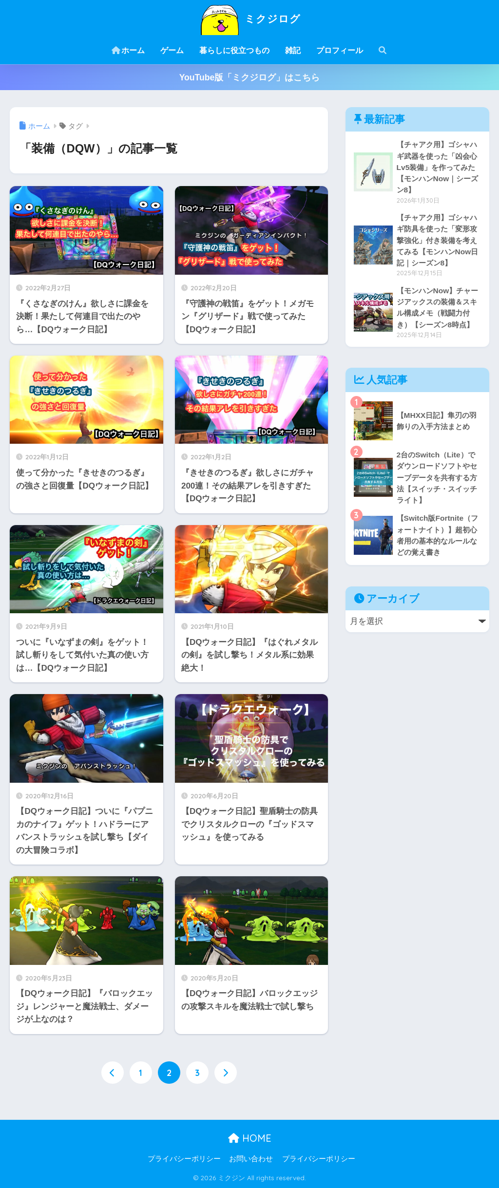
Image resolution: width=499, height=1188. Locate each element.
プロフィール (339, 50)
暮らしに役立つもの (234, 50)
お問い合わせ (251, 1159)
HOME (249, 1138)
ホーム (128, 50)
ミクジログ (249, 19)
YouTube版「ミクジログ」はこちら (249, 77)
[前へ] (112, 1072)
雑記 (293, 50)
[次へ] (225, 1072)
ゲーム (172, 50)
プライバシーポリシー (184, 1159)
